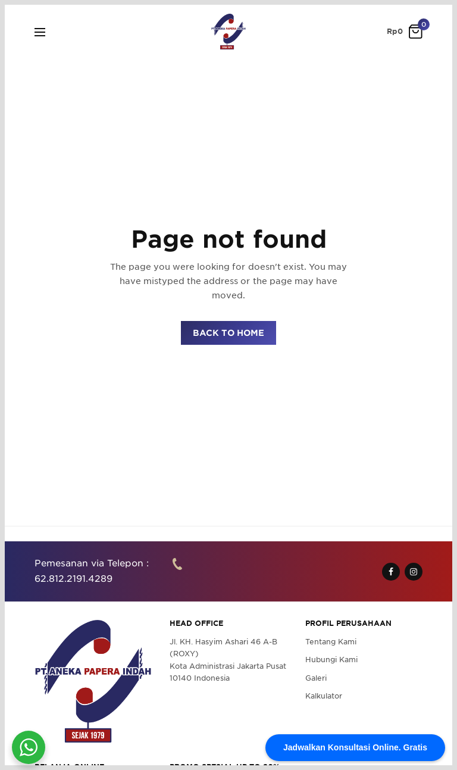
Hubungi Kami (331, 660)
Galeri (316, 678)
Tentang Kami (330, 641)
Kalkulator (323, 695)
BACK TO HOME (228, 333)
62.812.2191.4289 (73, 578)
